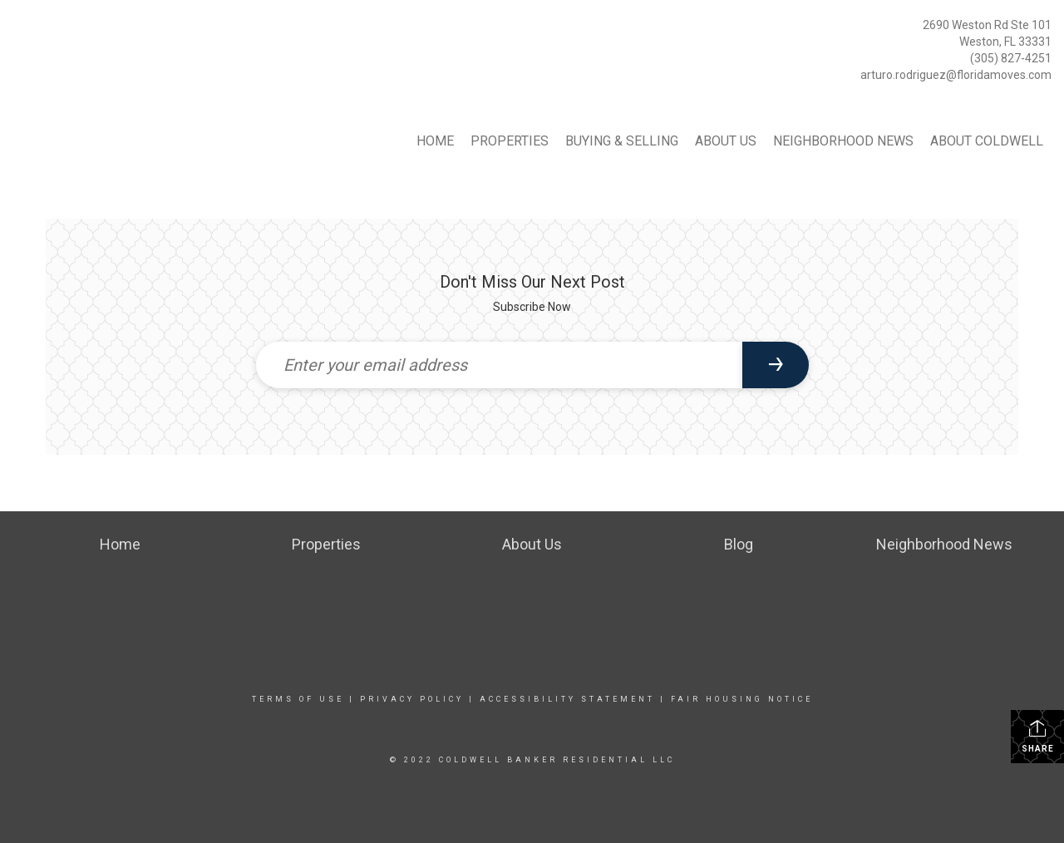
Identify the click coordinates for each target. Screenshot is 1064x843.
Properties (509, 141)
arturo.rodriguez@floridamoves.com (956, 74)
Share (1038, 735)
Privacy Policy (412, 699)
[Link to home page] (17, 29)
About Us (725, 141)
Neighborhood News (843, 141)
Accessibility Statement (567, 699)
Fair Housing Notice (742, 699)
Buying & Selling (621, 141)
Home (435, 141)
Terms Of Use (298, 699)
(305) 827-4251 (1011, 58)
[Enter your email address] (499, 365)
